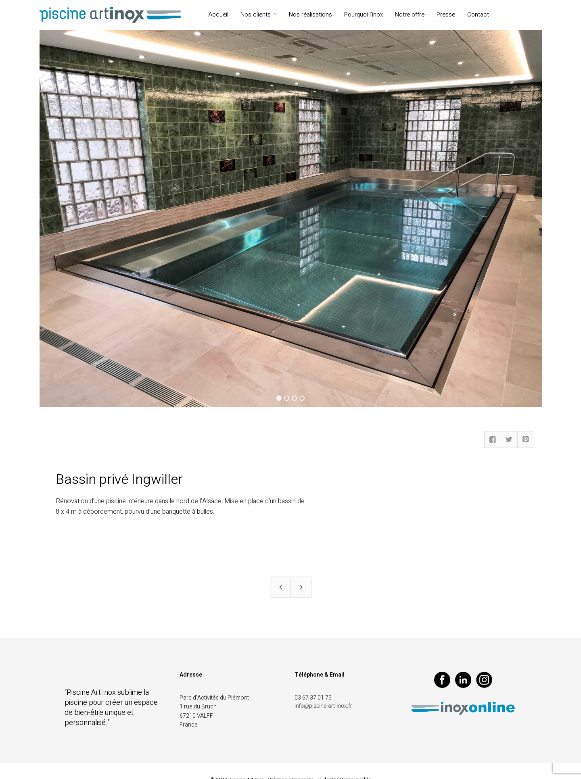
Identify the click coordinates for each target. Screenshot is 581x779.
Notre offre (409, 14)
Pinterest (525, 439)
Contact (478, 14)
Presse (446, 14)
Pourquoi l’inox (363, 14)
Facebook (492, 439)
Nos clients (255, 14)
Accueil (218, 14)
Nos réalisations (310, 14)
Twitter (509, 439)
